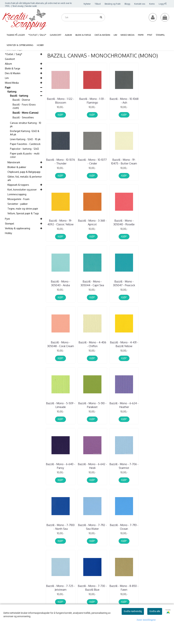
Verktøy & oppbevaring (17, 228)
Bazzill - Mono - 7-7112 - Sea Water (124, 405)
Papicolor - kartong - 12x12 (24, 148)
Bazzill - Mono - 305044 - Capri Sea (124, 222)
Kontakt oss (139, 4)
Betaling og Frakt (112, 4)
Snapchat (163, 583)
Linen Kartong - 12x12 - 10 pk (25, 139)
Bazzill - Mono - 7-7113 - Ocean (156, 405)
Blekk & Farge (12, 68)
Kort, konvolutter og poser (22, 189)
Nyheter (87, 4)
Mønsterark (13, 162)
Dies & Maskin (12, 73)
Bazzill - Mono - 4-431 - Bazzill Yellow (124, 283)
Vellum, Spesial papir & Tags (23, 213)
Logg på (157, 530)
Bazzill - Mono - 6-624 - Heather (92, 344)
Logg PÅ (163, 4)
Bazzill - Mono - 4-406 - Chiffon (92, 283)
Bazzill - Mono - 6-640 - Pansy (124, 344)
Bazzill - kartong (19, 95)
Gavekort (10, 58)
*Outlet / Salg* (13, 54)
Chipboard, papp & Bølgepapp (23, 171)
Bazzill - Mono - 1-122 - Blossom (60, 100)
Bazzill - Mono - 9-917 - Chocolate (156, 466)
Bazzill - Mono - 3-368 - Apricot (156, 161)
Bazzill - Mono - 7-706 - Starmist (60, 405)
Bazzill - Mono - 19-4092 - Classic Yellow (124, 161)
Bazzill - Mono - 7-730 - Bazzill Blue (92, 466)
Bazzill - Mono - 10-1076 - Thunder (155, 100)
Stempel (9, 223)
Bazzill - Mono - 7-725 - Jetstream (60, 466)
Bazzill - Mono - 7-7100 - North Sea (92, 405)
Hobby (8, 233)
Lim (7, 78)
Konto (152, 4)
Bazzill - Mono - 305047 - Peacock (156, 222)
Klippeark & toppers (18, 184)
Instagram (164, 571)
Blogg (127, 4)
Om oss (157, 521)
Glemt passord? (129, 547)
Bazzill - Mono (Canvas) (25, 112)
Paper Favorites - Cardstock (25, 144)
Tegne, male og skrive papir (22, 208)
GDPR (156, 549)
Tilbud (98, 4)
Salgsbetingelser (161, 544)
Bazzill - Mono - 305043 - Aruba (92, 222)
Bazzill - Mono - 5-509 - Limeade (155, 283)
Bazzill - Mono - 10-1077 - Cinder (60, 161)
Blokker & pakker (16, 167)
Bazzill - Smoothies (23, 117)
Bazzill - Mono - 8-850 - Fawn (123, 466)
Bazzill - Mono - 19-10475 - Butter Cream (92, 161)
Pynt (7, 218)
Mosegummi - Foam (18, 199)
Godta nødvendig (133, 611)
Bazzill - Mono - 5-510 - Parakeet (60, 344)
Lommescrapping (16, 194)
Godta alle (154, 611)
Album (8, 63)
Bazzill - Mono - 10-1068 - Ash (124, 100)
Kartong (11, 91)
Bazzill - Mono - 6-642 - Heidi (155, 344)
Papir (8, 87)
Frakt (156, 535)
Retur (156, 539)
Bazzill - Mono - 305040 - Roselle (60, 222)
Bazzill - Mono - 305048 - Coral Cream (60, 283)
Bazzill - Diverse (21, 99)
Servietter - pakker (17, 203)
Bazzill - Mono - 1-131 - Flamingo (92, 100)
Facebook (164, 565)
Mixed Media (12, 82)
